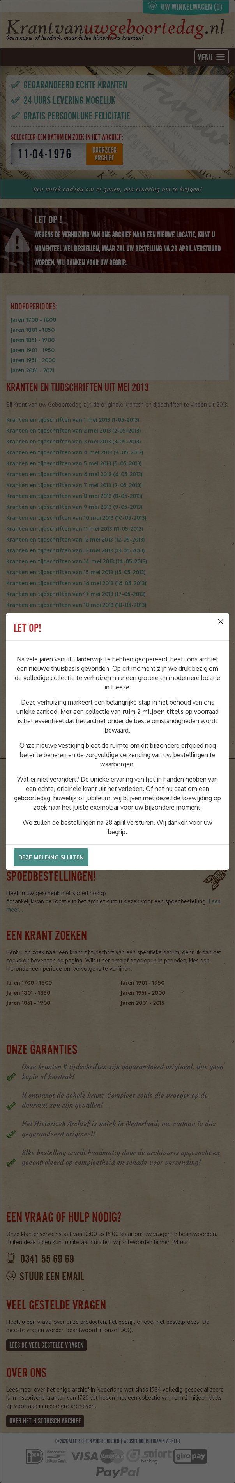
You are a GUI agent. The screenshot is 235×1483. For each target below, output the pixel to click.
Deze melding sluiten (51, 857)
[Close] (220, 621)
